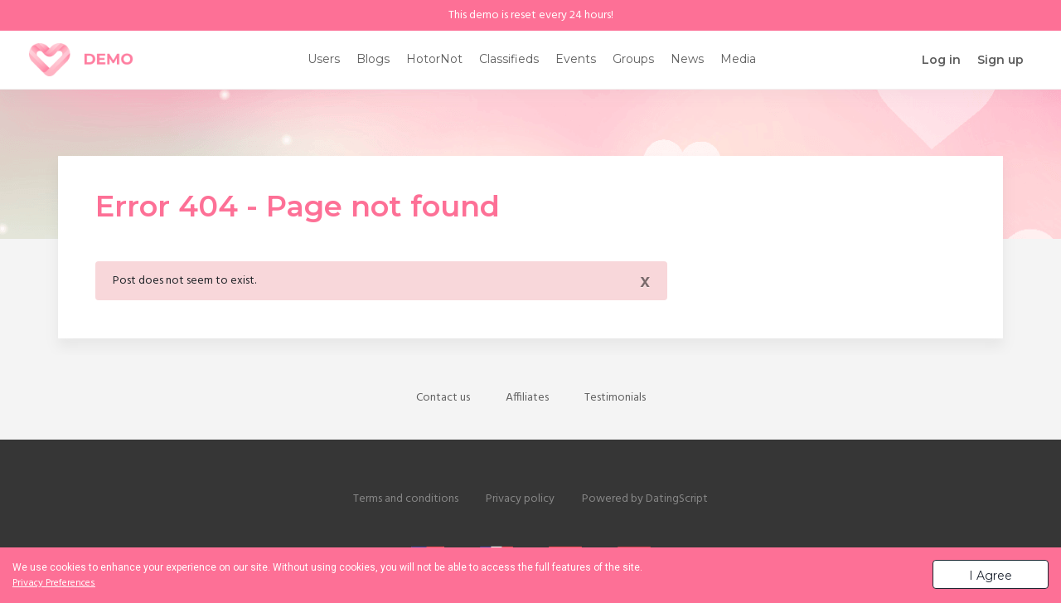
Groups (633, 58)
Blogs (373, 58)
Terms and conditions (405, 498)
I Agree (990, 575)
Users (324, 58)
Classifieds (509, 58)
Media (738, 58)
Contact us (443, 397)
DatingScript (677, 498)
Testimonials (615, 397)
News (687, 58)
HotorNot (434, 58)
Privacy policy (520, 498)
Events (575, 58)
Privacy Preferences (53, 583)
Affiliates (527, 397)
